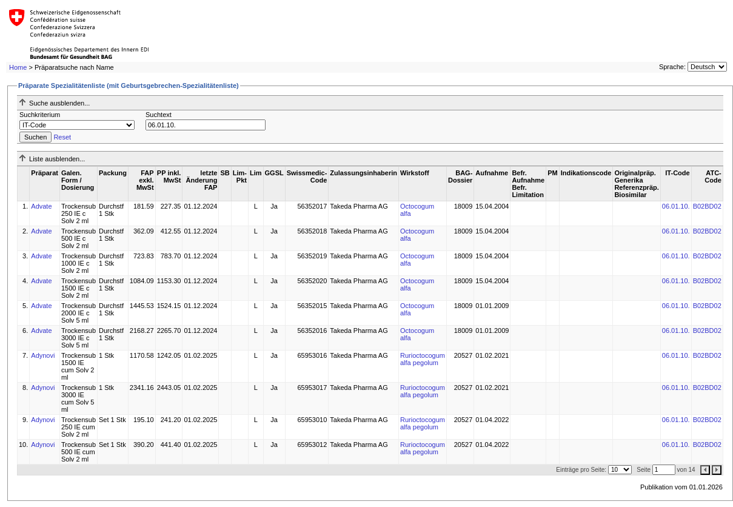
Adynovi (43, 355)
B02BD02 (707, 206)
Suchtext (159, 114)
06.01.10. (676, 206)
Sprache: (672, 66)
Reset (62, 137)
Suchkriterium (39, 114)
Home (18, 67)
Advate (41, 206)
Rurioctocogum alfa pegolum (422, 359)
